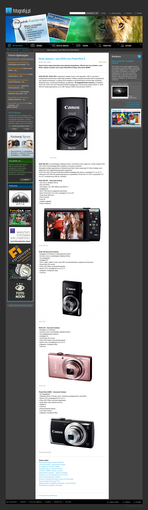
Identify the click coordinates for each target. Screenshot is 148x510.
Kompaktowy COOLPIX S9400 (49, 466)
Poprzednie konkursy (132, 106)
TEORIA (48, 502)
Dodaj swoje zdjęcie (132, 102)
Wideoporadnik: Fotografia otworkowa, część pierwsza (57, 483)
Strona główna (13, 50)
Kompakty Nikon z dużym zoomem (50, 468)
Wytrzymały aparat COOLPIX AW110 (51, 462)
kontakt (139, 13)
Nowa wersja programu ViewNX (49, 477)
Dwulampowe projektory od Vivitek (50, 485)
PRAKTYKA (58, 502)
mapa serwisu (116, 13)
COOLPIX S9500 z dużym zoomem (51, 471)
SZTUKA (68, 502)
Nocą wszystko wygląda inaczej (123, 62)
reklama (129, 13)
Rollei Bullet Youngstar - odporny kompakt (53, 473)
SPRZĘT (23, 502)
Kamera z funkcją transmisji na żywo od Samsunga (56, 479)
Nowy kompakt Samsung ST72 (49, 481)
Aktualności (26, 50)
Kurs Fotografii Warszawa (20, 305)
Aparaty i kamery (39, 50)
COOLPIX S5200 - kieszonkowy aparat (52, 464)
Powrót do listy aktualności (47, 495)
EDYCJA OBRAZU (35, 502)
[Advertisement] (126, 173)
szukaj (103, 13)
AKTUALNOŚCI (11, 502)
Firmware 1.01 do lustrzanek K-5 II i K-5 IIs (53, 475)
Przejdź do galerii (133, 104)
